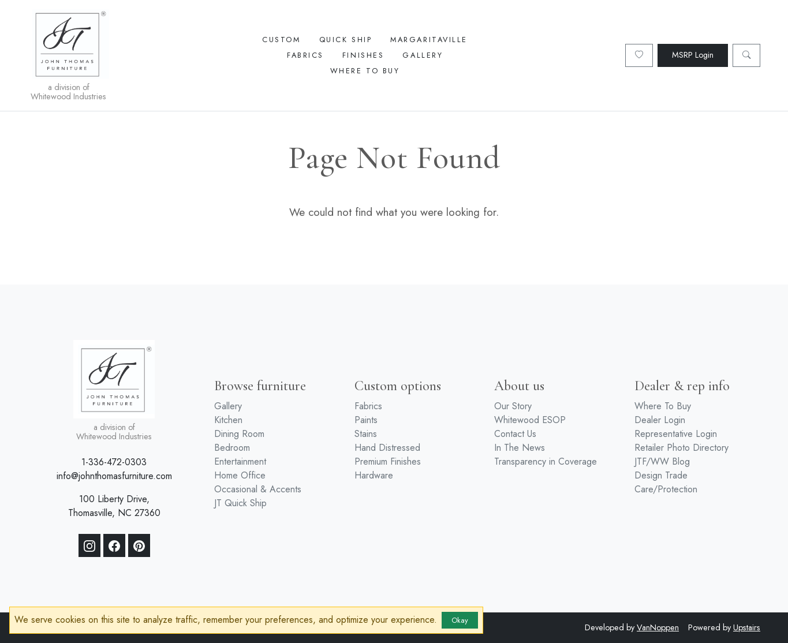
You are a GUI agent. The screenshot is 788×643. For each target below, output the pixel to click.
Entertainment (240, 461)
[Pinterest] (139, 545)
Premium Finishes (387, 461)
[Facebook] (114, 545)
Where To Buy (365, 70)
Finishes (363, 55)
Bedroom (232, 447)
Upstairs (746, 627)
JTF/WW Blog (662, 461)
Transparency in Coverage (545, 461)
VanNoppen (658, 627)
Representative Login (675, 433)
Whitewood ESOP (530, 420)
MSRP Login (693, 55)
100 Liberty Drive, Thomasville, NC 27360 (114, 505)
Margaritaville (429, 39)
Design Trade (661, 475)
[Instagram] (89, 545)
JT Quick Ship (240, 503)
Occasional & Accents (257, 489)
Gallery (422, 55)
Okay (459, 620)
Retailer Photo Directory (681, 447)
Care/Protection (665, 489)
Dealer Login (659, 420)
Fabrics (305, 55)
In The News (519, 447)
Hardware (373, 475)
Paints (366, 420)
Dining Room (239, 433)
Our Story (513, 406)
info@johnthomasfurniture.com (114, 476)
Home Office (240, 475)
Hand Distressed (387, 447)
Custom (281, 39)
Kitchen (228, 420)
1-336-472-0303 (114, 462)
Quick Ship (345, 39)
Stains (365, 433)
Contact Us (515, 433)
